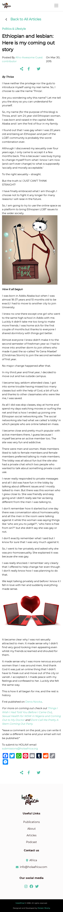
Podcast (31, 842)
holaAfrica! (20, 903)
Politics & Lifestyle (14, 28)
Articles (31, 835)
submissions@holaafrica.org (20, 748)
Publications (31, 822)
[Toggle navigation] (56, 5)
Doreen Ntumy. (44, 908)
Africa (33, 860)
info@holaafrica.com (33, 867)
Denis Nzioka (33, 701)
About (31, 828)
